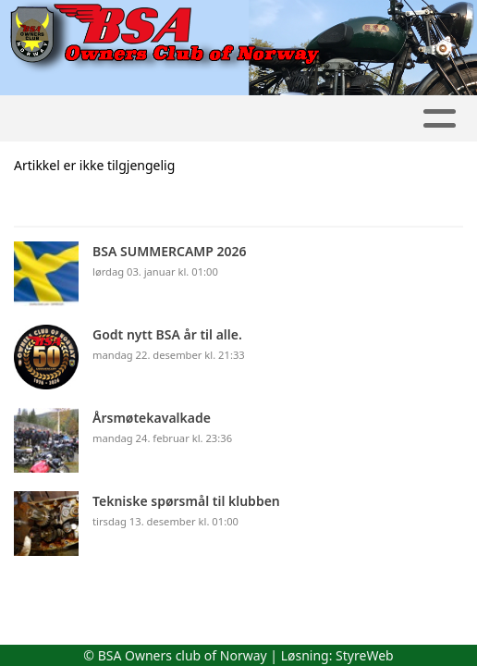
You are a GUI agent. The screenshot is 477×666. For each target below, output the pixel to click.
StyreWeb (365, 655)
